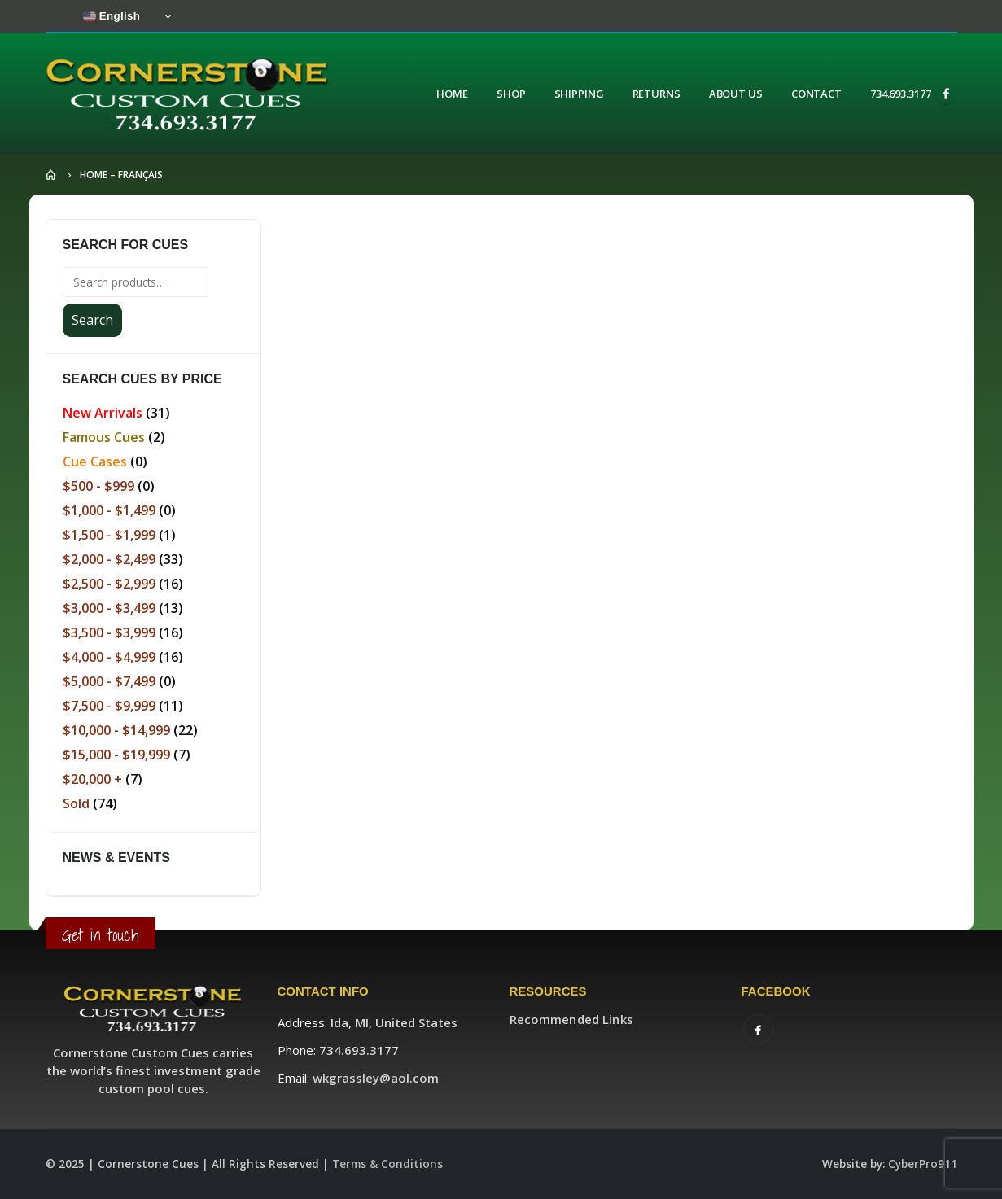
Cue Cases (95, 461)
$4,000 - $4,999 (109, 657)
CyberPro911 (922, 1164)
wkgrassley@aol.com (376, 1078)
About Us (736, 93)
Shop (511, 93)
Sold (76, 803)
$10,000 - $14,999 (116, 730)
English (112, 16)
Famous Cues (104, 437)
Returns (656, 93)
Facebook (758, 1029)
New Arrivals (102, 413)
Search (92, 320)
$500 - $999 (98, 486)
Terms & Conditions (387, 1164)
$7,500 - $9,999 (109, 706)
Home (452, 93)
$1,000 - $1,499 (109, 510)
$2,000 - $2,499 (109, 559)
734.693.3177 (900, 93)
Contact (816, 93)
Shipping (579, 93)
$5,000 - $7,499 (109, 681)
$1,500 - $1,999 (109, 535)
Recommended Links (571, 1019)
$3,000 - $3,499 (109, 608)
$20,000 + (92, 779)
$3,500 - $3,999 (109, 632)
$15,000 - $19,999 (116, 755)
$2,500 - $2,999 (109, 584)
